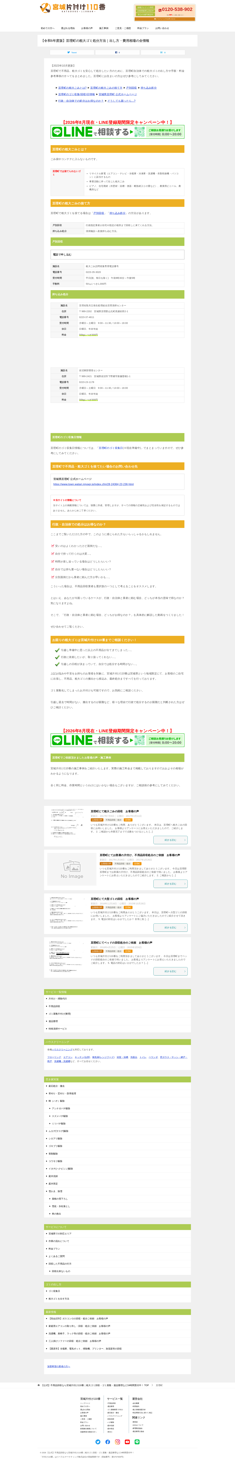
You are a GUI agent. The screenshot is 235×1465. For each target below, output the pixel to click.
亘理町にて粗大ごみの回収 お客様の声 (115, 811)
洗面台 (133, 1057)
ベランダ (153, 1057)
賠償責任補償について (88, 1429)
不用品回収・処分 (113, 820)
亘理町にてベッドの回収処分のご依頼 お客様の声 (121, 942)
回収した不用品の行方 (60, 1263)
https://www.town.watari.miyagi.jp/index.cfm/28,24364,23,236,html (93, 484)
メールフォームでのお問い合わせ (165, 19)
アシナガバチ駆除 (61, 1108)
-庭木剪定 (110, 1429)
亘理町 (128, 820)
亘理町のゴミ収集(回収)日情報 (76, 94)
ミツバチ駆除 (59, 1123)
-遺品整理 (110, 1406)
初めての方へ (48, 28)
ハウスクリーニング (62, 1049)
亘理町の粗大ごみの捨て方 (106, 87)
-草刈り (109, 1432)
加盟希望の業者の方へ (58, 1366)
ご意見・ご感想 (123, 28)
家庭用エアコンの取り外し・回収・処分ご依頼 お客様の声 (79, 1326)
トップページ (85, 1403)
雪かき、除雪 (55, 1191)
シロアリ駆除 (55, 1138)
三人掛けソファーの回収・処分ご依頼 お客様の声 (75, 1341)
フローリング (54, 1057)
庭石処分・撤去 (57, 1086)
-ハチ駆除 (110, 1422)
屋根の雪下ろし (60, 1198)
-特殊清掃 (110, 1419)
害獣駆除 (53, 1153)
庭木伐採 (53, 1176)
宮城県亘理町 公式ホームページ (118, 94)
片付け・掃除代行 (58, 998)
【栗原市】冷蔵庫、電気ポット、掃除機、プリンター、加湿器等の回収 (85, 1348)
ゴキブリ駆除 (55, 1146)
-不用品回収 (111, 1403)
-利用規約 (135, 1406)
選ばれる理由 (68, 28)
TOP (95, 1385)
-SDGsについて (137, 1425)
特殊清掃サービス (58, 1028)
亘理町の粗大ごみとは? (72, 87)
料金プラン (143, 28)
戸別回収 (131, 87)
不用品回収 (54, 1006)
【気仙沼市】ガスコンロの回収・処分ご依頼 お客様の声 (78, 1318)
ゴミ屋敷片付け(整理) (60, 1013)
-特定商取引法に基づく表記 (142, 1413)
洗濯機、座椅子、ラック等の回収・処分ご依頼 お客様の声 (79, 1333)
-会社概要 (135, 1403)
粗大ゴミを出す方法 (59, 1298)
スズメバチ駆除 (60, 1116)
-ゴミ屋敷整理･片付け (115, 1409)
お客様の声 (87, 28)
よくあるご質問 (57, 1256)
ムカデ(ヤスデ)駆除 (58, 1131)
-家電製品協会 (137, 1428)
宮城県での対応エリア (60, 1233)
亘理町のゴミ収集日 (111, 448)
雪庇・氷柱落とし (61, 1206)
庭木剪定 (53, 1183)
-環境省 (135, 1422)
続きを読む (175, 840)
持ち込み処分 (149, 87)
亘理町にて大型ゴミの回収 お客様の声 (115, 899)
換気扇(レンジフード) (103, 1057)
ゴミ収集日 (54, 1291)
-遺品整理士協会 (138, 1431)
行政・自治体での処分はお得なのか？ (81, 100)
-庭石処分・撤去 (113, 1413)
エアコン (67, 1057)
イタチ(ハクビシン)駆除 (61, 1168)
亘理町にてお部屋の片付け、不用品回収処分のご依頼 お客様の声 (140, 855)
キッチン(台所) (82, 1057)
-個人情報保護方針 (139, 1409)
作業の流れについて (59, 1241)
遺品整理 (53, 1021)
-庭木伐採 (110, 1425)
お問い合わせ (162, 28)
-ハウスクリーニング (114, 1416)
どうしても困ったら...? (121, 100)
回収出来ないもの (61, 1271)
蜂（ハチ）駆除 (57, 1101)
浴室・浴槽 (122, 1057)
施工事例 (103, 28)
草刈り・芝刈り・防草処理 (62, 1093)
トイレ (143, 1057)
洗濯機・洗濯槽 (62, 1061)
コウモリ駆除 (55, 1161)
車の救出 (56, 1213)
